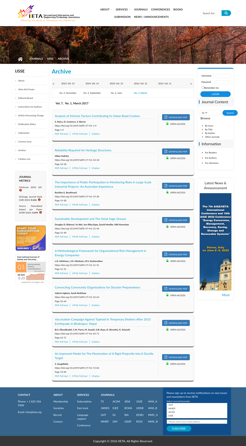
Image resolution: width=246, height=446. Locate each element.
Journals (141, 9)
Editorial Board (25, 98)
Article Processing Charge (31, 115)
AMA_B (152, 408)
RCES (139, 421)
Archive (22, 150)
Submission (122, 16)
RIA (126, 414)
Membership (60, 401)
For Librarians (211, 163)
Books (178, 9)
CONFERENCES (160, 9)
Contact (58, 421)
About (104, 9)
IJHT (103, 414)
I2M (115, 421)
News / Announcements (151, 16)
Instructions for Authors (30, 106)
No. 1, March (140, 92)
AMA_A (152, 401)
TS (102, 401)
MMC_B (153, 421)
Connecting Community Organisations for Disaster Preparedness (97, 287)
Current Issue (24, 141)
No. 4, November (68, 92)
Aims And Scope (26, 89)
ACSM (116, 401)
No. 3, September (92, 92)
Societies (58, 408)
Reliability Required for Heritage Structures (83, 150)
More (226, 295)
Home (20, 59)
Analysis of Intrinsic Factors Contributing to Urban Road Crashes (97, 116)
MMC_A (153, 414)
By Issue (209, 125)
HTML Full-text (79, 133)
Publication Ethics (27, 124)
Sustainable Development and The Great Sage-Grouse (90, 218)
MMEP (105, 421)
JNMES (105, 408)
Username (206, 75)
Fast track (82, 408)
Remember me (211, 87)
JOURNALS (107, 394)
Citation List (24, 159)
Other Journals (212, 136)
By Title (208, 129)
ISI (114, 414)
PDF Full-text (61, 133)
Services (122, 9)
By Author (210, 133)
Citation (96, 133)
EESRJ (140, 414)
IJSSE (50, 58)
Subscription (84, 401)
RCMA (128, 408)
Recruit (57, 414)
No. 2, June (116, 92)
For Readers (211, 152)
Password (206, 81)
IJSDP (127, 421)
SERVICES (83, 394)
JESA (127, 401)
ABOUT (58, 394)
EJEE (115, 408)
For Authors (211, 157)
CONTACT (24, 394)
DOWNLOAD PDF (176, 117)
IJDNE (140, 408)
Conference (84, 425)
